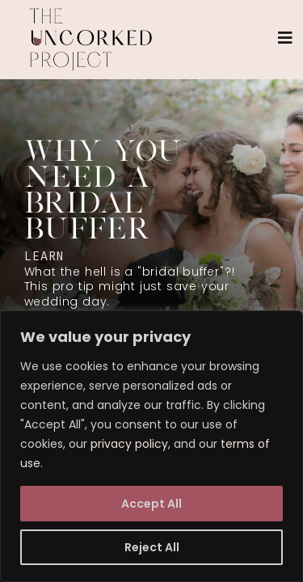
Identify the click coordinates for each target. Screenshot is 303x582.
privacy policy (129, 444)
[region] (151, 446)
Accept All (151, 504)
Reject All (151, 547)
